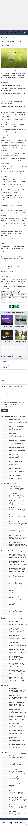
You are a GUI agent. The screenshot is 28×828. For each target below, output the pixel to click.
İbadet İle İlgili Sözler (15, 756)
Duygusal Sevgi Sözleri (15, 461)
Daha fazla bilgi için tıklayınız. (17, 823)
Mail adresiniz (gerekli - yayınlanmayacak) (12, 386)
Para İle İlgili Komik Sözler (16, 702)
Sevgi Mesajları (13, 454)
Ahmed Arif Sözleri (14, 656)
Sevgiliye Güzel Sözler (15, 468)
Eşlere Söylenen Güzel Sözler (7, 357)
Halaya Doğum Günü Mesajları (17, 610)
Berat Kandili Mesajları (15, 770)
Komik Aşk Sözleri (14, 723)
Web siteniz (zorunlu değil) (8, 393)
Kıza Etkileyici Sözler (15, 535)
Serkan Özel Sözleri (14, 628)
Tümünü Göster (23, 416)
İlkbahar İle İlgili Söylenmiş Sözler (20, 357)
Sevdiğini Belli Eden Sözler (16, 447)
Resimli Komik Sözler (15, 709)
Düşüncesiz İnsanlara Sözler (12, 292)
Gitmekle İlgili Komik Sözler (17, 716)
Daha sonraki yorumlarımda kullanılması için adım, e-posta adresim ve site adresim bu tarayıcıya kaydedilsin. (12, 404)
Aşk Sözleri (12, 528)
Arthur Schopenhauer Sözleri (17, 663)
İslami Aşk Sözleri (14, 811)
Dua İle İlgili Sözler (14, 763)
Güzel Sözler (9, 37)
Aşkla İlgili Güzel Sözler (15, 487)
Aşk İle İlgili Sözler (14, 494)
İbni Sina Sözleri (13, 621)
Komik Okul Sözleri (14, 695)
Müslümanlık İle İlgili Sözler (17, 798)
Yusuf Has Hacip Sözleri (15, 642)
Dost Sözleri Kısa (7, 326)
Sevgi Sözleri (12, 433)
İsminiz (3, 380)
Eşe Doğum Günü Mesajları (16, 575)
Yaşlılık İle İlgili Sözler (21, 326)
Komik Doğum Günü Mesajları (17, 554)
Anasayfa (3, 37)
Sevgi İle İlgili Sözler (14, 475)
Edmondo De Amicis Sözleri (16, 677)
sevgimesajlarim (15, 45)
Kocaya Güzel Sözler (14, 419)
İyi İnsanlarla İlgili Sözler (21, 342)
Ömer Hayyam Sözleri (15, 635)
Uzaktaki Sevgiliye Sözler (16, 507)
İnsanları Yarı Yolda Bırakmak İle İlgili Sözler (14, 297)
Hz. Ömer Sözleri (14, 791)
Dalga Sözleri (7, 341)
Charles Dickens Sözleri (15, 670)
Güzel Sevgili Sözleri (14, 542)
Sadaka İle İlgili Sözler (15, 777)
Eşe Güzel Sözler (13, 514)
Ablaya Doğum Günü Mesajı (17, 582)
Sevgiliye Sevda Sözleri (15, 521)
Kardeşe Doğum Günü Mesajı (17, 568)
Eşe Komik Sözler (14, 688)
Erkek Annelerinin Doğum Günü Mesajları (16, 561)
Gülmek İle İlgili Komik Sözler (17, 744)
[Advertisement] (14, 15)
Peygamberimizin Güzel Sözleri (17, 804)
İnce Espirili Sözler (14, 737)
